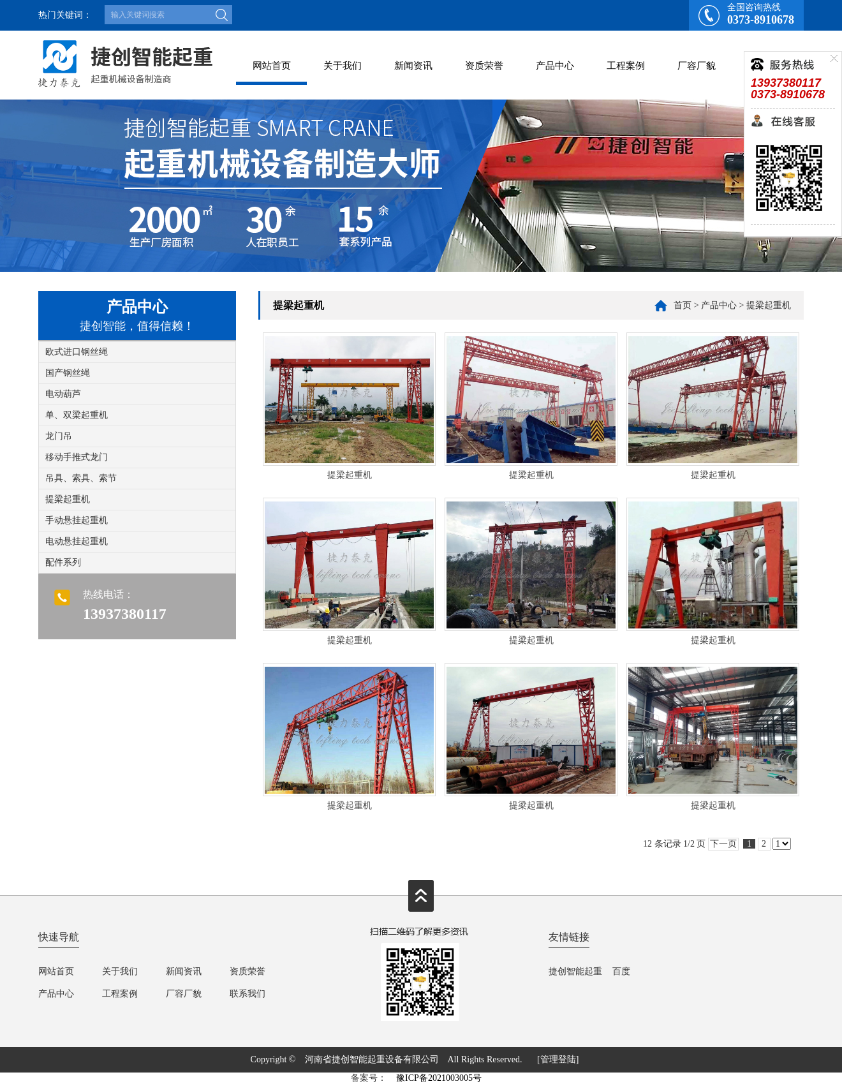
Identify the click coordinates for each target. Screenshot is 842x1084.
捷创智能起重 (575, 971)
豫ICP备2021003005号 (439, 1078)
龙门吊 (58, 436)
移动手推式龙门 (76, 457)
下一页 (723, 844)
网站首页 (272, 66)
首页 (682, 305)
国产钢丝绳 (67, 373)
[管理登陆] (558, 1059)
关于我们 (342, 66)
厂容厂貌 (696, 66)
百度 (621, 971)
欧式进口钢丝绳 (76, 352)
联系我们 (247, 994)
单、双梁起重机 (76, 415)
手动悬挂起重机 (76, 520)
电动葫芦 (63, 394)
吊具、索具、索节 (81, 478)
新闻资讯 (413, 66)
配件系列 (63, 562)
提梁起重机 (67, 499)
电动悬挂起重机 (76, 541)
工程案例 (626, 66)
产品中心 (555, 66)
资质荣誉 (484, 66)
